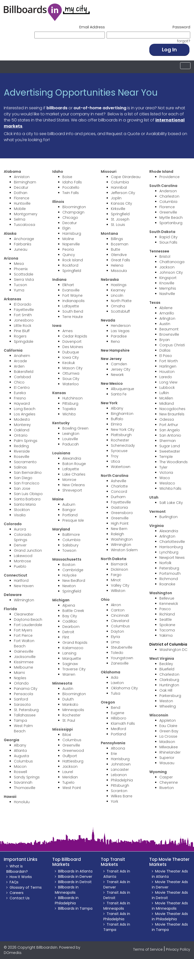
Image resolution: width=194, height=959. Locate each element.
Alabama (12, 171)
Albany (20, 745)
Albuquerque (122, 388)
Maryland (61, 529)
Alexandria (71, 458)
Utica (115, 461)
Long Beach (24, 408)
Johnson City (171, 272)
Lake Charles (73, 474)
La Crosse (168, 736)
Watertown (120, 466)
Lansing (69, 653)
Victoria (166, 472)
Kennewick (168, 603)
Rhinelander (170, 752)
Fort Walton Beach (24, 643)
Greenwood (73, 750)
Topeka (69, 408)
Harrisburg (71, 233)
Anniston (22, 176)
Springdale (23, 341)
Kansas (59, 392)
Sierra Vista (24, 279)
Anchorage (24, 238)
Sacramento (25, 461)
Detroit (68, 631)
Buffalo (117, 418)
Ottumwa (70, 373)
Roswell (20, 771)
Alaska (10, 233)
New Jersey (111, 358)
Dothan (20, 192)
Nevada (108, 320)
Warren (68, 674)
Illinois (58, 201)
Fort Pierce (23, 635)
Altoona (118, 748)
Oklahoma (110, 672)
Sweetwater (169, 451)
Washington (122, 539)
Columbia (71, 539)
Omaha (118, 306)
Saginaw (70, 663)
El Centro (22, 387)
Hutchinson (72, 398)
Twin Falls (70, 192)
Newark (117, 374)
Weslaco (167, 483)
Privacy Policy (178, 949)
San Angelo (169, 430)
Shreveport (72, 490)
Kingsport (168, 277)
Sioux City (70, 378)
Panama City (25, 688)
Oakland (21, 430)
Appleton (167, 720)
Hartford (21, 580)
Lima (115, 642)
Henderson (121, 325)
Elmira (116, 424)
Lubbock (167, 387)
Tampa (20, 720)
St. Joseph (120, 219)
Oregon (108, 702)
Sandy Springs (27, 777)
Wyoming (158, 771)
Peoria (68, 249)
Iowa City (70, 357)
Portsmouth (170, 573)
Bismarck (119, 564)
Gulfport (69, 755)
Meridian (70, 777)
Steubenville (121, 647)
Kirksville (118, 208)
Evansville (71, 290)
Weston (166, 701)
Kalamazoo (72, 647)
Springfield (71, 270)
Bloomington (74, 206)
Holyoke (69, 575)
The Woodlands (173, 461)
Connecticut (15, 575)
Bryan (164, 339)
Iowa (56, 325)
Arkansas (12, 299)
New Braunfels (171, 414)
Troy (114, 456)
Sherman (167, 440)
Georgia (11, 739)
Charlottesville (172, 541)
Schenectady (123, 445)
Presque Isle (73, 520)
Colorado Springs (22, 537)
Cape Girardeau (125, 176)
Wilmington (24, 600)
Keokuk (68, 362)
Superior (166, 757)
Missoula (119, 270)
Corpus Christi (172, 345)
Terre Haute (72, 316)
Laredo (165, 376)
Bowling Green (75, 428)
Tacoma (167, 630)
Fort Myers (23, 630)
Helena (117, 265)
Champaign (73, 212)
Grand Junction (28, 550)
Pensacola (23, 693)
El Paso (165, 355)
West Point (71, 787)
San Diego (23, 477)
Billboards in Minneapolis (67, 890)
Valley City (120, 585)
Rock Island (72, 260)
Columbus (23, 761)
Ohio (105, 599)
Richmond (168, 578)
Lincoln (117, 295)
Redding (21, 446)
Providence (169, 176)
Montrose (22, 561)
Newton (69, 585)
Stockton (22, 509)
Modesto (22, 419)
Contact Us (20, 898)
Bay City (69, 616)
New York (109, 403)
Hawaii (10, 796)
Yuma (19, 290)
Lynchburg (168, 552)
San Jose (22, 488)
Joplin (116, 198)
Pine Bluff (22, 330)
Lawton (117, 682)
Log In (169, 49)
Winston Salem (124, 549)
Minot (116, 580)
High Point (120, 523)
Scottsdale (23, 274)
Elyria (115, 636)
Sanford (21, 699)
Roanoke (167, 584)
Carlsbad (22, 376)
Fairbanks (22, 244)
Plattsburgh (121, 434)
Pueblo (20, 566)
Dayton (117, 631)
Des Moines (72, 346)
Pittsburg (70, 403)
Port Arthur (168, 424)
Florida (10, 608)
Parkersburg (170, 695)
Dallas (165, 350)
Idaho (57, 171)
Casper (166, 777)
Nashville (167, 293)
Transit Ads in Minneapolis (116, 906)
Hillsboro (118, 718)
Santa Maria (25, 504)
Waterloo (70, 384)
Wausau (166, 762)
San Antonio (170, 435)
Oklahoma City (124, 688)
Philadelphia (122, 780)
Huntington (169, 685)
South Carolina (163, 185)
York (114, 801)
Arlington (167, 318)
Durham (118, 496)
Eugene (117, 712)
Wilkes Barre (121, 796)
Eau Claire (168, 725)
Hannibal (119, 187)
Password (181, 27)
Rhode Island (161, 171)
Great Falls (120, 260)
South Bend (72, 311)
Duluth (68, 699)
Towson (69, 550)
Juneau (20, 249)
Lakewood (23, 555)
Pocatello (70, 187)
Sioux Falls (168, 242)
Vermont (157, 511)
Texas (154, 302)
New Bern (119, 528)
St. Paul (68, 720)
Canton (118, 610)
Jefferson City (123, 192)
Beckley (166, 663)
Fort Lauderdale (28, 624)
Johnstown (121, 764)
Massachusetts (66, 559)
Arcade (20, 361)
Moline (68, 238)
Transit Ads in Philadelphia (116, 916)
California (13, 350)
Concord (119, 491)
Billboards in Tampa (75, 908)
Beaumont (169, 329)
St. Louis (118, 224)
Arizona (11, 258)
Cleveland (120, 620)
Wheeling (167, 706)
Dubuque (70, 352)
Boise (67, 176)
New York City (122, 429)
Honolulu (22, 801)
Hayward (22, 403)
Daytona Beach (28, 619)
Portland (70, 515)
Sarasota (22, 704)
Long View (168, 382)
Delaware (13, 594)
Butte (115, 249)
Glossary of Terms (26, 887)
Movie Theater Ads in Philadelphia (170, 916)
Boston (68, 564)
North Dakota (113, 558)
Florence (21, 198)
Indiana (59, 279)
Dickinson (119, 569)
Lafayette (70, 306)
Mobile (20, 208)
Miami (19, 672)
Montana (109, 233)
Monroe (69, 479)
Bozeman (119, 244)
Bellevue (166, 598)
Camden (119, 364)
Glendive (119, 254)
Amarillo (166, 313)
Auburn (68, 504)
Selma (19, 219)
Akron (116, 604)
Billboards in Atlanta (75, 871)
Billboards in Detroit (75, 881)
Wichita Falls (170, 488)
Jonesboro (24, 320)
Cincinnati (120, 615)
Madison (167, 741)
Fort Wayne (72, 295)
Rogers (20, 336)
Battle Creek (73, 610)
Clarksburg (169, 679)
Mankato (70, 704)
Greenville (71, 745)
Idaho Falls (72, 182)
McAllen (166, 398)
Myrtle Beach (171, 217)
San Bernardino (28, 472)
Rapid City (168, 237)
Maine (58, 499)
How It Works (21, 876)
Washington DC (173, 649)
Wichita (69, 414)
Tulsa (115, 693)
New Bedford (73, 580)
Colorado (13, 523)
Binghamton (122, 413)
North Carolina (114, 475)
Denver (20, 545)
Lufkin (164, 392)
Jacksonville (25, 656)
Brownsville (169, 334)
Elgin (66, 228)
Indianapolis (73, 300)
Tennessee (159, 251)
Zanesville (120, 663)
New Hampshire (115, 350)
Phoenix (21, 268)
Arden (19, 366)
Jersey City (120, 369)
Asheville (118, 480)
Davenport (72, 341)
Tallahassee (25, 715)
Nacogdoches (172, 408)
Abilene (166, 307)
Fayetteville (24, 309)
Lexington (70, 433)
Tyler (163, 467)
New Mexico (112, 383)
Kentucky (60, 422)
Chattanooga (171, 261)
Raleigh (117, 534)
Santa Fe (119, 394)
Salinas (20, 467)
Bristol (164, 256)
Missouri (108, 171)
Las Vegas (120, 330)
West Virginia (161, 658)
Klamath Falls (123, 723)
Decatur (21, 187)
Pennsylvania (113, 742)
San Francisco (26, 483)
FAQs (14, 882)
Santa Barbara (27, 499)
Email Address (92, 27)
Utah (153, 497)
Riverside (22, 451)
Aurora (20, 529)
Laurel (67, 771)
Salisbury (70, 545)
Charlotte (119, 486)
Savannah (23, 782)
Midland (166, 403)
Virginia (156, 525)
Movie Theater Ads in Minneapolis (170, 906)
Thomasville (24, 787)
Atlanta (20, 750)
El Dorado (22, 304)
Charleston (169, 196)
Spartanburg (170, 222)
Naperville (71, 244)
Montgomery (25, 214)
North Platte (121, 300)
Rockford (70, 265)
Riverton (166, 787)
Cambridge (72, 569)
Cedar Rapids (74, 336)
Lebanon (119, 774)
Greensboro (122, 512)
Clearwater (24, 614)
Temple (166, 456)
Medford (118, 728)
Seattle (165, 619)
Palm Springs (25, 440)
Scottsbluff (120, 311)
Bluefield (166, 669)
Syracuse (119, 450)
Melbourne (23, 667)
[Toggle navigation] (185, 65)
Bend (115, 707)
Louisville (70, 438)
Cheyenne (168, 782)
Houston (167, 371)
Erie (114, 753)
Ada (114, 677)
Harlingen (167, 366)
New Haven (24, 585)
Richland (167, 614)
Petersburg (169, 568)
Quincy (68, 254)
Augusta (21, 755)
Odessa (166, 419)
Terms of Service (148, 949)
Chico (19, 382)
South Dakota (162, 231)
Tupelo (68, 782)
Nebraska (110, 279)
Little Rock (22, 325)
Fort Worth (168, 361)
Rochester (71, 715)
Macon (20, 766)
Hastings (119, 284)
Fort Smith (23, 314)
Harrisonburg (171, 546)
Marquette (71, 658)
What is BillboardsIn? (17, 869)
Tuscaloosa (24, 224)
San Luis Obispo (28, 493)
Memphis (167, 288)
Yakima (166, 635)
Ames (67, 330)
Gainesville (23, 651)
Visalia (20, 515)
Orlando (21, 683)
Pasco (165, 608)
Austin (67, 688)
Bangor (69, 509)
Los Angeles (24, 414)
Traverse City (74, 669)
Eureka (20, 392)
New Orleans (73, 484)
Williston (118, 590)
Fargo (116, 574)
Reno (115, 341)
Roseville (21, 456)
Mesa (19, 263)
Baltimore (71, 534)
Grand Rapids (74, 642)
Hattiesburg (72, 761)
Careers (16, 892)
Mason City (72, 368)
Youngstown (122, 657)
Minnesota (62, 683)
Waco (164, 477)
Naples (20, 677)
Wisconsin (158, 715)
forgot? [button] (183, 41)
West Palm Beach (23, 728)
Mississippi (62, 729)
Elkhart (68, 284)
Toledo (117, 652)
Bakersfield (23, 371)
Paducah (70, 444)
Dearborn (71, 626)
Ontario (21, 435)
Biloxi (66, 734)
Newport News (172, 557)
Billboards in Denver (75, 876)
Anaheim (22, 355)
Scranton (119, 790)
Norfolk (165, 562)
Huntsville (22, 203)
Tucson (20, 284)
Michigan (60, 600)
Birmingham (25, 182)
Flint (65, 637)
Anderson (168, 191)
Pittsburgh (120, 785)
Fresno (20, 398)
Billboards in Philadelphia (67, 900)
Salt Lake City (171, 502)
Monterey (22, 424)
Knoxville (166, 283)
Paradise (119, 336)
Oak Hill (165, 690)
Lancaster (120, 769)
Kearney (118, 290)
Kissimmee (24, 662)
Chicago (70, 217)
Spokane (167, 624)
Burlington (168, 516)
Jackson (70, 766)
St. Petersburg (26, 709)
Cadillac (69, 621)
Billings (117, 238)
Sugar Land (169, 446)
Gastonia (119, 507)
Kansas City (121, 203)
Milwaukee (168, 747)
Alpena (68, 605)
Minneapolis (73, 709)
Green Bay (168, 731)
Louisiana (61, 453)
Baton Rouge (74, 463)
